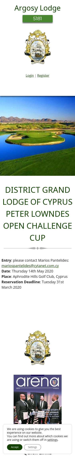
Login (30, 75)
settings (52, 440)
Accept (14, 447)
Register (43, 75)
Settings (32, 447)
